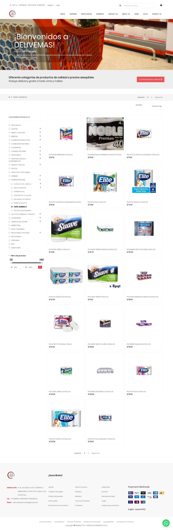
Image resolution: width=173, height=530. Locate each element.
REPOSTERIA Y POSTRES (20, 233)
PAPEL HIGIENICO (20, 97)
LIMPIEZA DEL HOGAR (19, 221)
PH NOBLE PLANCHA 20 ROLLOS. (139, 344)
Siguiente (159, 97)
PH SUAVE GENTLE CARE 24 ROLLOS (101, 344)
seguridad (106, 487)
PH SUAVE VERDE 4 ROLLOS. (59, 249)
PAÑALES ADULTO (20, 203)
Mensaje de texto (108, 496)
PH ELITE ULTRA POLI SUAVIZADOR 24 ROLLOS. (66, 202)
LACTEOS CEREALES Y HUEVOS (23, 214)
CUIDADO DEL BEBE (18, 151)
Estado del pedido (56, 496)
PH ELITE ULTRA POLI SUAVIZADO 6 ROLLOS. (143, 155)
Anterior (141, 97)
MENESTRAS (16, 225)
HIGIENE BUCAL (19, 192)
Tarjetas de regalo (56, 491)
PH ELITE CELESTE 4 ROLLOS (137, 202)
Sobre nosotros (81, 487)
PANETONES (16, 248)
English (131, 509)
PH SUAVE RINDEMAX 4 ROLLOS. (61, 155)
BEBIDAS (14, 136)
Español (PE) (140, 509)
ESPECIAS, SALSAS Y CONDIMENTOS (18, 160)
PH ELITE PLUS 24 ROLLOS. (136, 392)
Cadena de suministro (110, 505)
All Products (16, 125)
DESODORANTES (20, 188)
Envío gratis (53, 501)
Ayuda (51, 487)
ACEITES (14, 129)
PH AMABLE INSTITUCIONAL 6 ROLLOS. (141, 249)
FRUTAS (14, 168)
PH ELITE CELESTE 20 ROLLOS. (60, 297)
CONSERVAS (16, 147)
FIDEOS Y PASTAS (18, 165)
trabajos (78, 491)
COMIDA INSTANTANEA (20, 144)
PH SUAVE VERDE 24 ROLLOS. (60, 392)
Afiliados (78, 496)
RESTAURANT (16, 236)
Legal (104, 501)
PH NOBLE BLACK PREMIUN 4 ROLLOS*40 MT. (105, 155)
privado (105, 491)
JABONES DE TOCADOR (22, 195)
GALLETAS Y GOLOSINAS (20, 172)
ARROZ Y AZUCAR (18, 132)
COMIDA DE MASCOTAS (20, 140)
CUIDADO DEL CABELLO (22, 184)
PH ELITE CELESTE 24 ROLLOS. (60, 439)
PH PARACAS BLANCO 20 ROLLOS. (101, 392)
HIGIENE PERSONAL (18, 180)
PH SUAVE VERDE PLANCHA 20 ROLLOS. (102, 249)
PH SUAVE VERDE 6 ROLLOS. (98, 297)
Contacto (78, 505)
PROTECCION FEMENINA (22, 211)
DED (13, 244)
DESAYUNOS (16, 155)
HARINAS (14, 176)
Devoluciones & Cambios (58, 505)
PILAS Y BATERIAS (18, 229)
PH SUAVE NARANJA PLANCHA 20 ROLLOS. (143, 297)
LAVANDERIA (16, 218)
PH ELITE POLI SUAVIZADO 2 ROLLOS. (101, 439)
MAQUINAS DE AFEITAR (22, 199)
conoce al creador (82, 501)
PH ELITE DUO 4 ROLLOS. (97, 202)
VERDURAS (15, 240)
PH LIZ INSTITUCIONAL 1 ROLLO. (60, 344)
